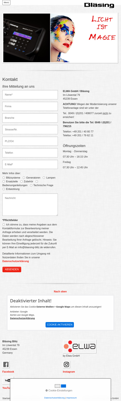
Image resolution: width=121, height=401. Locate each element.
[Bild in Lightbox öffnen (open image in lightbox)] (60, 38)
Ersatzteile (12, 181)
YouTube (7, 388)
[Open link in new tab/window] (5, 364)
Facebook (8, 371)
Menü (6, 2)
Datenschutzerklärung (15, 261)
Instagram (69, 371)
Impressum (34, 398)
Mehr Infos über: (11, 173)
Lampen (50, 177)
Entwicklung (12, 189)
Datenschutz (20, 398)
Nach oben (60, 291)
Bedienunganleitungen (14, 185)
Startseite (7, 398)
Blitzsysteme (13, 177)
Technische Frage (43, 185)
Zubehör (28, 181)
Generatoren (33, 177)
